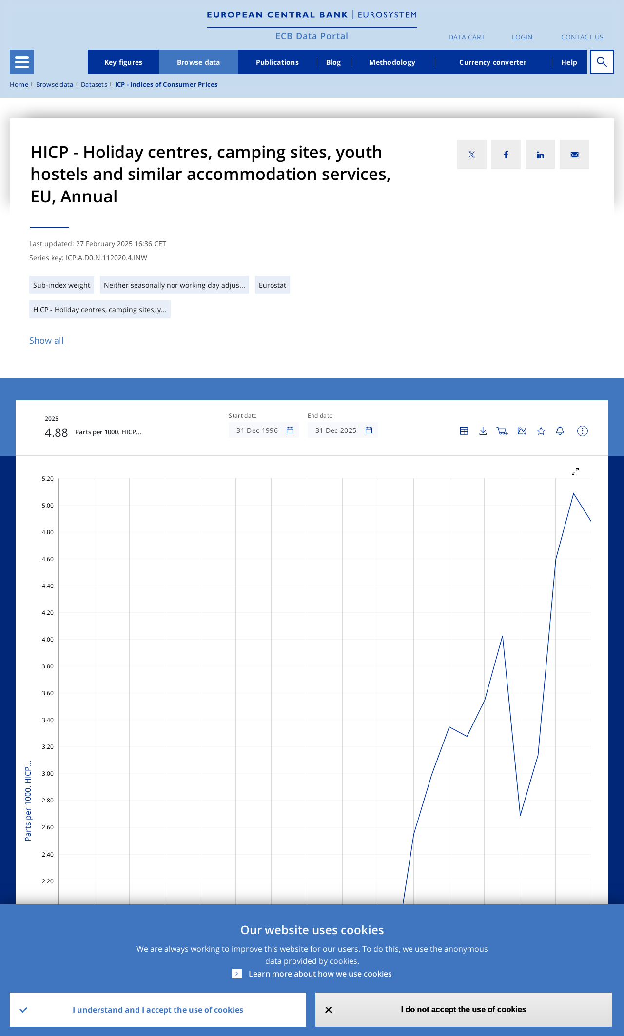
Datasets (94, 84)
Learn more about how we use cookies (320, 973)
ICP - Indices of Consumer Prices (166, 84)
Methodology (392, 62)
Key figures (123, 62)
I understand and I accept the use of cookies (158, 1009)
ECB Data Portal (312, 35)
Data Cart (466, 36)
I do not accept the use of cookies (463, 1009)
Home (19, 84)
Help (569, 62)
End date (320, 416)
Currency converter (492, 62)
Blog (333, 62)
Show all (46, 340)
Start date (243, 416)
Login (522, 36)
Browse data (198, 62)
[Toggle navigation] (22, 62)
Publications (277, 62)
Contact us (582, 36)
